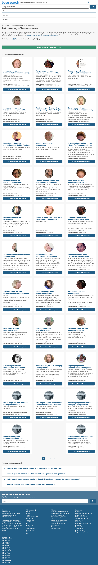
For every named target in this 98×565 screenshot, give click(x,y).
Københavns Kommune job (83, 513)
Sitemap (28, 532)
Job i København (7, 538)
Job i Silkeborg (6, 550)
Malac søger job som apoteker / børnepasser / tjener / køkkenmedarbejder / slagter (16, 404)
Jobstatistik (30, 527)
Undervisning (55, 525)
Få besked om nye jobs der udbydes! (88, 2)
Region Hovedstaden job (83, 523)
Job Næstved (79, 530)
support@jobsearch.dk (9, 515)
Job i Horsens (6, 562)
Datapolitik (29, 518)
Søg (93, 6)
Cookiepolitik (30, 520)
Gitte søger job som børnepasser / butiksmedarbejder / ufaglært (49, 404)
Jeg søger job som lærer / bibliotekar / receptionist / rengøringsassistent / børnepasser (14, 111)
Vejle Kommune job (81, 517)
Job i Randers (6, 547)
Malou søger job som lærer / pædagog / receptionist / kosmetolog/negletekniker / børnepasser (79, 405)
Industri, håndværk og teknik (60, 513)
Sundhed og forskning (58, 523)
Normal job (78, 527)
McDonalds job (80, 515)
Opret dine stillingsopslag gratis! (49, 47)
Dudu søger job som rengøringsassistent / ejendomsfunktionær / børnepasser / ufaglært (12, 439)
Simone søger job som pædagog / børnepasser (16, 255)
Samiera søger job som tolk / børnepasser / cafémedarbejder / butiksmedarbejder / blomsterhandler (49, 111)
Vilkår (28, 515)
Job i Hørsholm (6, 559)
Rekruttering (5, 25)
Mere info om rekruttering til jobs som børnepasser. (42, 35)
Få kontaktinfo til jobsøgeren (17, 89)
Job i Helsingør (6, 560)
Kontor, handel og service (18, 25)
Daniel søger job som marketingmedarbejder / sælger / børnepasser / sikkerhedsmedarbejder (16, 146)
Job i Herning (6, 557)
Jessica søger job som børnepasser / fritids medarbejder (45, 293)
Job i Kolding (6, 549)
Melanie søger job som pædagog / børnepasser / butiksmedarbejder (49, 367)
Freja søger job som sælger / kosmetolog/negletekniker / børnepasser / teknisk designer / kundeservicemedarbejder (49, 183)
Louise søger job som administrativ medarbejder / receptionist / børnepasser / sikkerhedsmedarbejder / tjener (49, 257)
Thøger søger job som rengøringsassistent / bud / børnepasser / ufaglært (47, 73)
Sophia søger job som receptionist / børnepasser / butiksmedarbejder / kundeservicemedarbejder (79, 74)
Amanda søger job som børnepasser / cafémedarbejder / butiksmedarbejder (16, 293)
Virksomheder (30, 528)
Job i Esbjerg (6, 545)
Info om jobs (30, 530)
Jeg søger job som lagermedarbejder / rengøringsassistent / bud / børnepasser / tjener (47, 331)
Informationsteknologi (57, 515)
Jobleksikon (30, 525)
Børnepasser (30, 25)
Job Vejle (78, 525)
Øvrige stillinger (56, 528)
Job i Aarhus (79, 520)
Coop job (78, 522)
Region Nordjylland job (82, 532)
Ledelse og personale (57, 522)
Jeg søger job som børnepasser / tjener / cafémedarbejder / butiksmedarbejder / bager (81, 145)
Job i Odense (6, 542)
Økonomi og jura (56, 527)
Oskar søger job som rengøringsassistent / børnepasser (76, 182)
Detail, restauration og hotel (59, 511)
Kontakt (28, 513)
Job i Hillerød (6, 555)
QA (27, 523)
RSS (27, 533)
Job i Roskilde (6, 554)
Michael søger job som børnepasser (45, 144)
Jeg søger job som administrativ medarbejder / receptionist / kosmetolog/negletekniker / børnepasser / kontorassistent (49, 220)
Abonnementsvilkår (32, 517)
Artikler (28, 522)
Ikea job (77, 511)
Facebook (3, 532)
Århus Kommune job (81, 518)
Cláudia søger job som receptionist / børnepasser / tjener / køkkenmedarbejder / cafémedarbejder (80, 220)
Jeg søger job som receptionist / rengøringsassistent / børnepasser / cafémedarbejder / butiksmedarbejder (81, 439)
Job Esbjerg (79, 528)
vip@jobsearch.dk (17, 39)
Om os (28, 511)
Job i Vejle (5, 552)
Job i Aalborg (6, 544)
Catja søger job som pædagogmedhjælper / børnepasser (12, 182)
